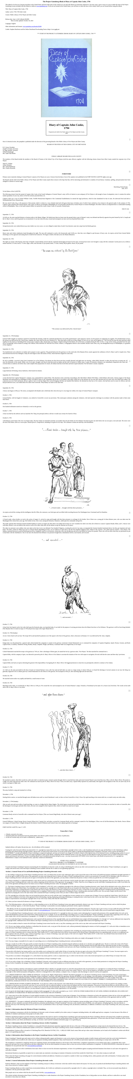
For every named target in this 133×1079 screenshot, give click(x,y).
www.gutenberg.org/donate (34, 1045)
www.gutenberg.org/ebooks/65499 (32, 26)
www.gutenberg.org (41, 6)
